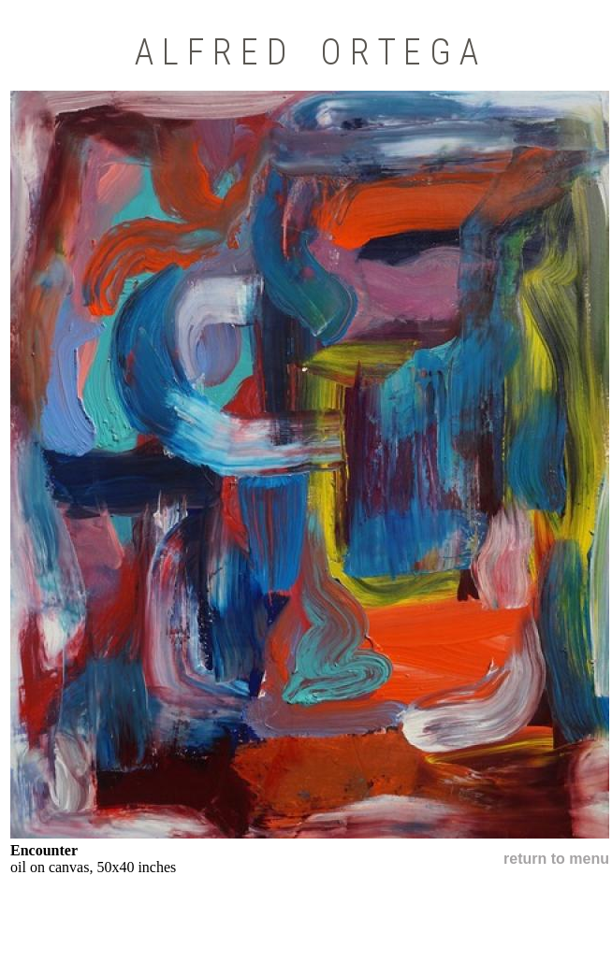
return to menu (556, 859)
